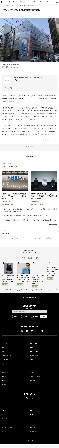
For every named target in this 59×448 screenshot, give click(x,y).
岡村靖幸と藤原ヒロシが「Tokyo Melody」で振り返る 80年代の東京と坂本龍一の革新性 (44, 196)
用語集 (31, 360)
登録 (44, 316)
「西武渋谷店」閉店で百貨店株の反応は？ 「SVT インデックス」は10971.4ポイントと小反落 (14, 196)
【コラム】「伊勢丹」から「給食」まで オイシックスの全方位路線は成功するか (30, 220)
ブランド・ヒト (27, 1)
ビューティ (15, 1)
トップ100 (39, 1)
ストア (20, 1)
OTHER (35, 316)
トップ (2, 5)
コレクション (52, 1)
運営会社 (4, 384)
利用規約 (32, 372)
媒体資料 (4, 380)
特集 (10, 1)
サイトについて (6, 372)
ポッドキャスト (34, 355)
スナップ (45, 1)
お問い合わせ (33, 380)
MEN (15, 316)
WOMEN (25, 316)
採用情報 (4, 376)
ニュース (6, 1)
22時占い (34, 1)
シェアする (14, 67)
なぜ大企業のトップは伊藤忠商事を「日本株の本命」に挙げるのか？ (26, 215)
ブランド (4, 410)
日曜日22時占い (6, 355)
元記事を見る (29, 156)
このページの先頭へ (29, 298)
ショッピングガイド (7, 427)
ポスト (7, 5)
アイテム (4, 414)
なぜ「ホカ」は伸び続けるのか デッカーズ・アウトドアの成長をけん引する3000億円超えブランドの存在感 (30, 210)
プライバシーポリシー (35, 376)
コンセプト (33, 414)
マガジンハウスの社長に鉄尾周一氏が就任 (25, 5)
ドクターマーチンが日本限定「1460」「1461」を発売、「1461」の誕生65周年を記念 (38, 279)
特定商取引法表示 (34, 431)
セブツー (13, 5)
